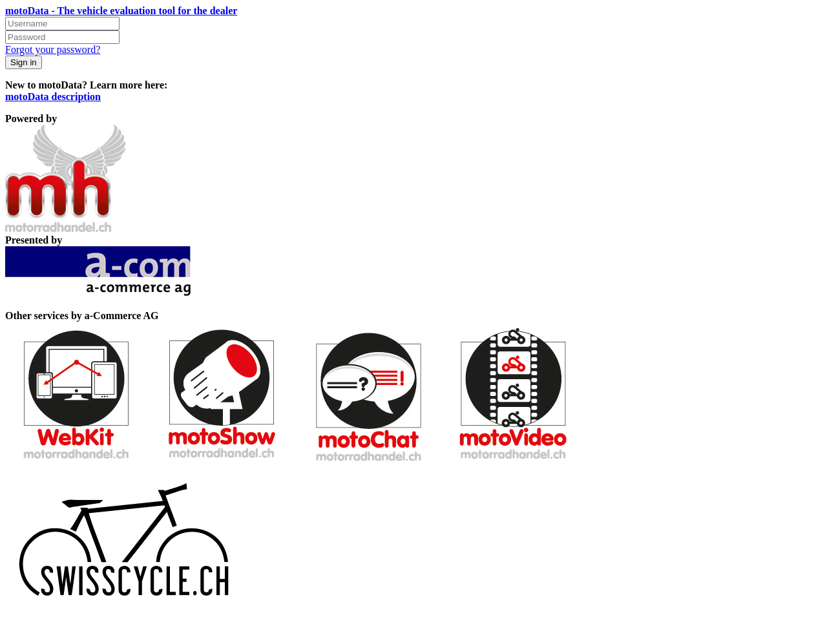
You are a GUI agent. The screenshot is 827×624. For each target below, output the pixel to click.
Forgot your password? (52, 49)
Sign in (23, 62)
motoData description (53, 96)
